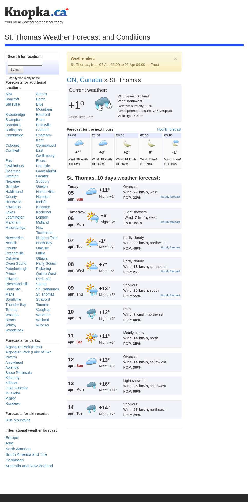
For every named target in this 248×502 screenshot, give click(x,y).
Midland (42, 222)
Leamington (15, 217)
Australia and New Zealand (29, 465)
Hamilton (43, 197)
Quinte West (46, 274)
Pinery (11, 398)
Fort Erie (43, 166)
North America (18, 449)
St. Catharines (47, 289)
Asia (9, 443)
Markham (13, 222)
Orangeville (15, 253)
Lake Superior (17, 388)
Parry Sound (46, 263)
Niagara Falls (46, 238)
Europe (12, 437)
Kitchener (43, 212)
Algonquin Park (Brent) (24, 347)
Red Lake (44, 279)
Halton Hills (45, 192)
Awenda (12, 367)
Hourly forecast (169, 129)
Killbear (12, 383)
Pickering (43, 269)
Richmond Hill (17, 284)
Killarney (13, 378)
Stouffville (13, 299)
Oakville (42, 248)
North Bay (44, 243)
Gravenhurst (46, 171)
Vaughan (43, 310)
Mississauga (15, 227)
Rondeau (13, 403)
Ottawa (42, 258)
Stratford (43, 299)
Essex (41, 161)
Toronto (12, 310)
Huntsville (13, 202)
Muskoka (13, 393)
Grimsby (12, 186)
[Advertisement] (49, 106)
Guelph (42, 186)
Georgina (13, 171)
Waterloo (43, 315)
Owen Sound (16, 263)
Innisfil (41, 202)
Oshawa (12, 258)
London (42, 217)
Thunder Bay (16, 304)
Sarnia (41, 284)
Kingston (43, 207)
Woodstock (14, 330)
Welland (42, 320)
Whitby (11, 325)
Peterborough (16, 269)
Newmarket (15, 238)
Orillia (40, 253)
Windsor (42, 325)
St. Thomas (45, 294)
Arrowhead (14, 362)
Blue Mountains (18, 420)
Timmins (43, 304)
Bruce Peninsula (19, 373)
